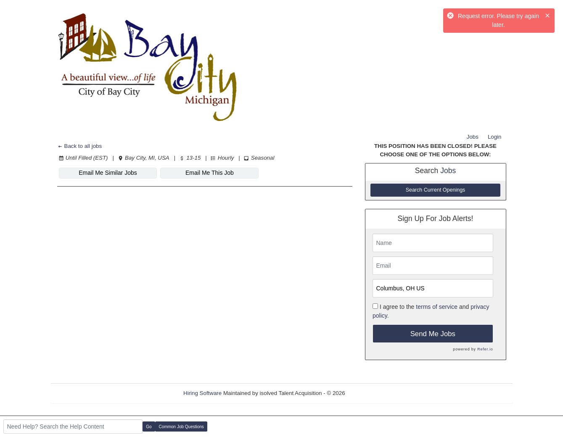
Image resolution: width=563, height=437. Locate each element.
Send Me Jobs (432, 334)
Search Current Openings (435, 190)
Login (495, 137)
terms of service (436, 306)
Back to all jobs (79, 146)
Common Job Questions (181, 426)
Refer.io (485, 349)
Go (148, 426)
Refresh (370, 393)
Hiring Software (202, 393)
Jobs (472, 137)
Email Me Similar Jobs (108, 172)
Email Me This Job (209, 172)
